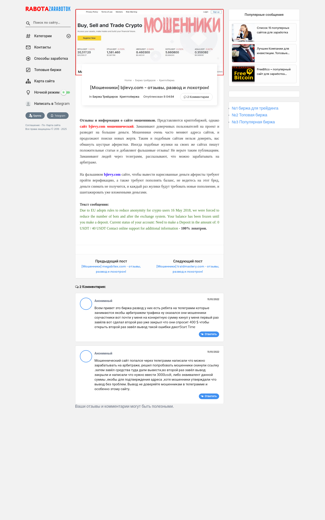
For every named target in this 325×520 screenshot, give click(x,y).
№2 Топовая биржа (249, 115)
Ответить (211, 334)
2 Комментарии (198, 97)
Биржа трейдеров (105, 97)
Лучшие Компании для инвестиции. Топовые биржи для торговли (273, 51)
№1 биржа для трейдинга (255, 108)
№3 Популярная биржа (253, 122)
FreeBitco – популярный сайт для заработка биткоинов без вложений (275, 71)
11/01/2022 (213, 299)
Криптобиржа (129, 97)
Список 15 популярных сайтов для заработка (273, 30)
